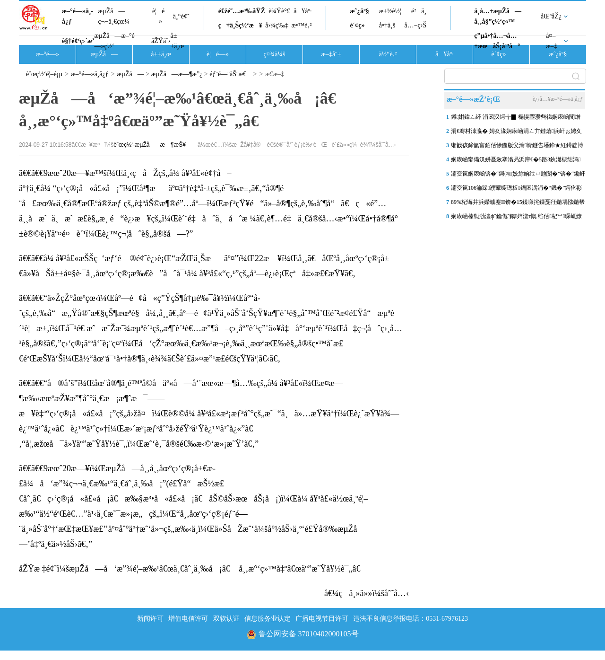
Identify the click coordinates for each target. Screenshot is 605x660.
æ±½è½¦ (390, 11)
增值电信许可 (188, 618)
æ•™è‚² (301, 25)
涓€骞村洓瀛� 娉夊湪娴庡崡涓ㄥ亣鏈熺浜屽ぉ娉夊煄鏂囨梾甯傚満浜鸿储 (516, 133)
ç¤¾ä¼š (274, 54)
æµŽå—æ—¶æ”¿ (177, 74)
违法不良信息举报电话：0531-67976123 (410, 618)
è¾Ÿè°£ (279, 11)
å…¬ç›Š (415, 25)
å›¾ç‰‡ (276, 25)
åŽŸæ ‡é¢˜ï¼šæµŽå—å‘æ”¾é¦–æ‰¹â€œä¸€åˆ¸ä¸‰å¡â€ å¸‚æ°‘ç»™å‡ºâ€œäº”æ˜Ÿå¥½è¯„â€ (193, 568)
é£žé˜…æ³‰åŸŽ (241, 11)
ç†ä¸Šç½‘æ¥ (240, 25)
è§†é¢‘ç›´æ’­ (78, 40)
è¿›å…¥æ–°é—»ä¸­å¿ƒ (558, 99)
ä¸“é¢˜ (181, 16)
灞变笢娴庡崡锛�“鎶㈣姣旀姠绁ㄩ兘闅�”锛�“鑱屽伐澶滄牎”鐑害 (518, 175)
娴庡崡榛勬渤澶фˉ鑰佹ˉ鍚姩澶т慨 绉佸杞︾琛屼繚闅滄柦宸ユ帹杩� (516, 218)
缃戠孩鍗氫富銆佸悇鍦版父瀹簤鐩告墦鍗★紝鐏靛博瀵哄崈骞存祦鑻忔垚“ (517, 147)
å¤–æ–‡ (551, 41)
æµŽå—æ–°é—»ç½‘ (114, 41)
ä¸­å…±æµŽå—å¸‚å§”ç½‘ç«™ (497, 16)
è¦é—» (158, 16)
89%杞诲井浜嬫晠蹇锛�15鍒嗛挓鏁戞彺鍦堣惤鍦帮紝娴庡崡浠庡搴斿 (518, 204)
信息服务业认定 (267, 618)
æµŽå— (104, 54)
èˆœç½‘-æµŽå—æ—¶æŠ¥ (149, 144)
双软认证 (226, 618)
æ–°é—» (47, 54)
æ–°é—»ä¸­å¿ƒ (77, 16)
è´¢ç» (360, 25)
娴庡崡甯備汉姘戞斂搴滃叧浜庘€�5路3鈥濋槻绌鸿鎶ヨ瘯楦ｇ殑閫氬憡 (515, 161)
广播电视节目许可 (321, 618)
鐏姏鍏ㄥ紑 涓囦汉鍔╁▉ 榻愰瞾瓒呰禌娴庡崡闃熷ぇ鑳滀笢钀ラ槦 (515, 119)
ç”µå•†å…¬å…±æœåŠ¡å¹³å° (497, 41)
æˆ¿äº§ (359, 11)
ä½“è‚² (388, 54)
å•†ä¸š (387, 25)
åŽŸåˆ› (160, 40)
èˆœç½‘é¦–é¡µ (44, 74)
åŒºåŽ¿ (551, 16)
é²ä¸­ (418, 11)
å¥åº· (302, 11)
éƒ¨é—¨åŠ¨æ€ (230, 74)
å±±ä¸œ (177, 41)
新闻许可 (150, 618)
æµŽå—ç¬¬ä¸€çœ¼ (114, 16)
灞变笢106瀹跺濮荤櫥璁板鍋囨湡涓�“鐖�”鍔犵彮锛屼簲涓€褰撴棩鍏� (516, 190)
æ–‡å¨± (331, 54)
